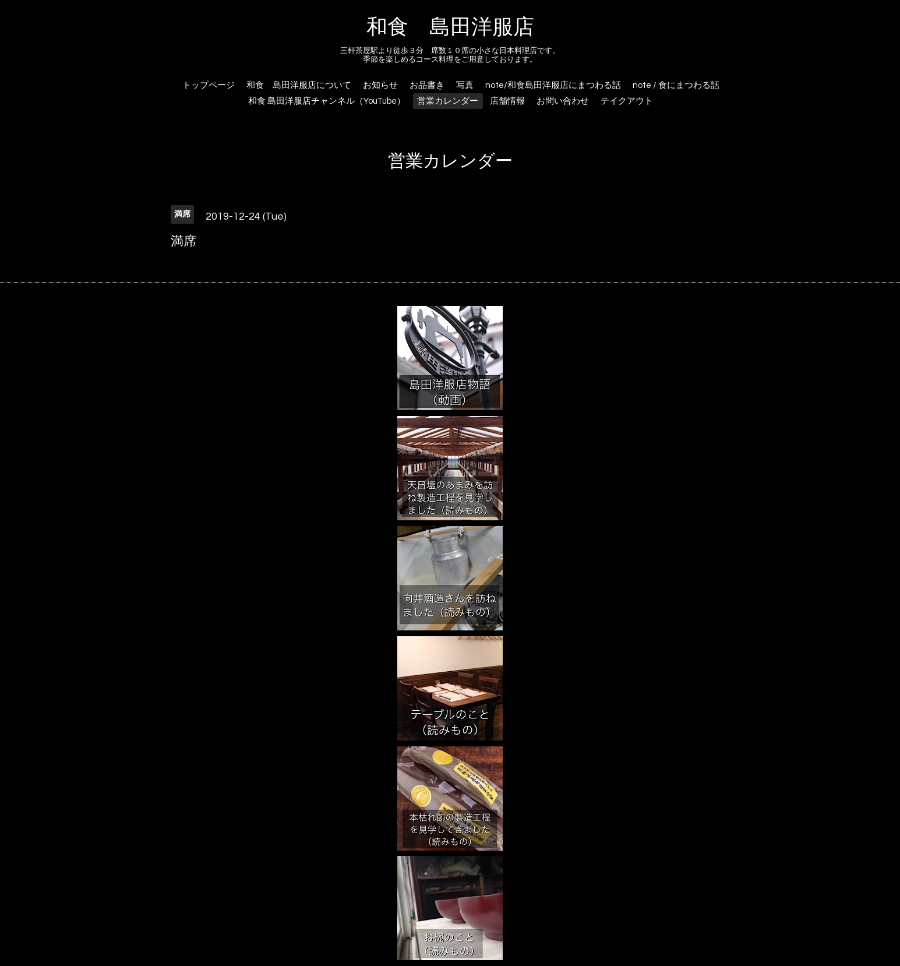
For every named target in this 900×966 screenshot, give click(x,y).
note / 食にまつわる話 (676, 85)
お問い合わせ (563, 101)
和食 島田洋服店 (450, 27)
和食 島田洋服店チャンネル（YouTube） (326, 101)
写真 (465, 85)
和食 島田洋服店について (298, 85)
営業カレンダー (447, 101)
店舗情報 (507, 101)
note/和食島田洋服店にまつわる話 (553, 85)
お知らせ (380, 85)
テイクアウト (627, 101)
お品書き (427, 85)
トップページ (208, 85)
